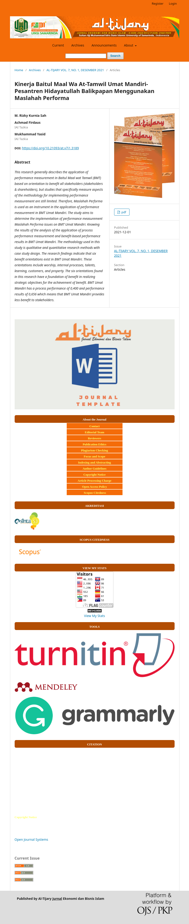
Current (58, 45)
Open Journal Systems (31, 839)
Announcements (104, 45)
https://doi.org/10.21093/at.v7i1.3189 (50, 148)
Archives (77, 45)
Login (173, 3)
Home (19, 70)
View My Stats (94, 616)
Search (115, 55)
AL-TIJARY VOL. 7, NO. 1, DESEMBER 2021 (75, 70)
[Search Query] (85, 55)
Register (157, 3)
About (129, 45)
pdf (123, 212)
